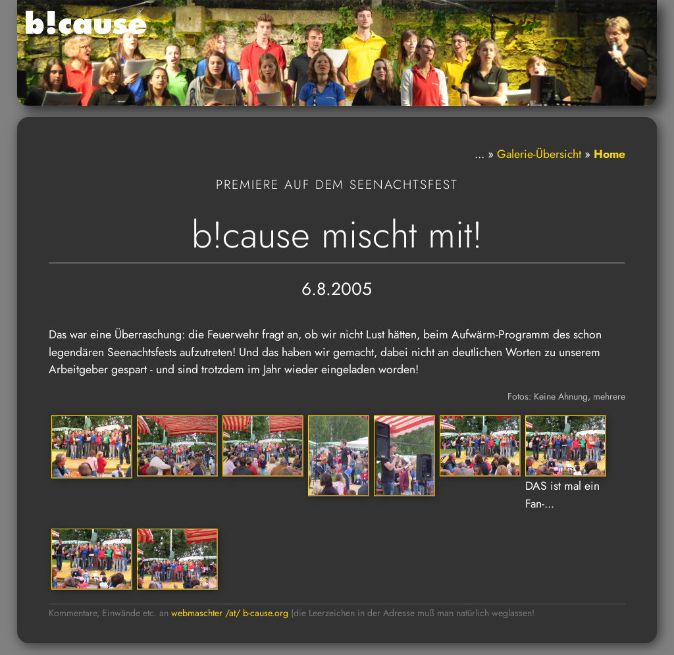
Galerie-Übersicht (539, 154)
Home (609, 154)
